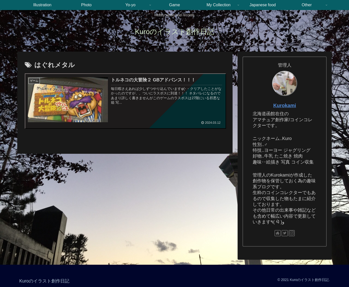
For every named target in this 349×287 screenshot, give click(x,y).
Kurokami (284, 105)
